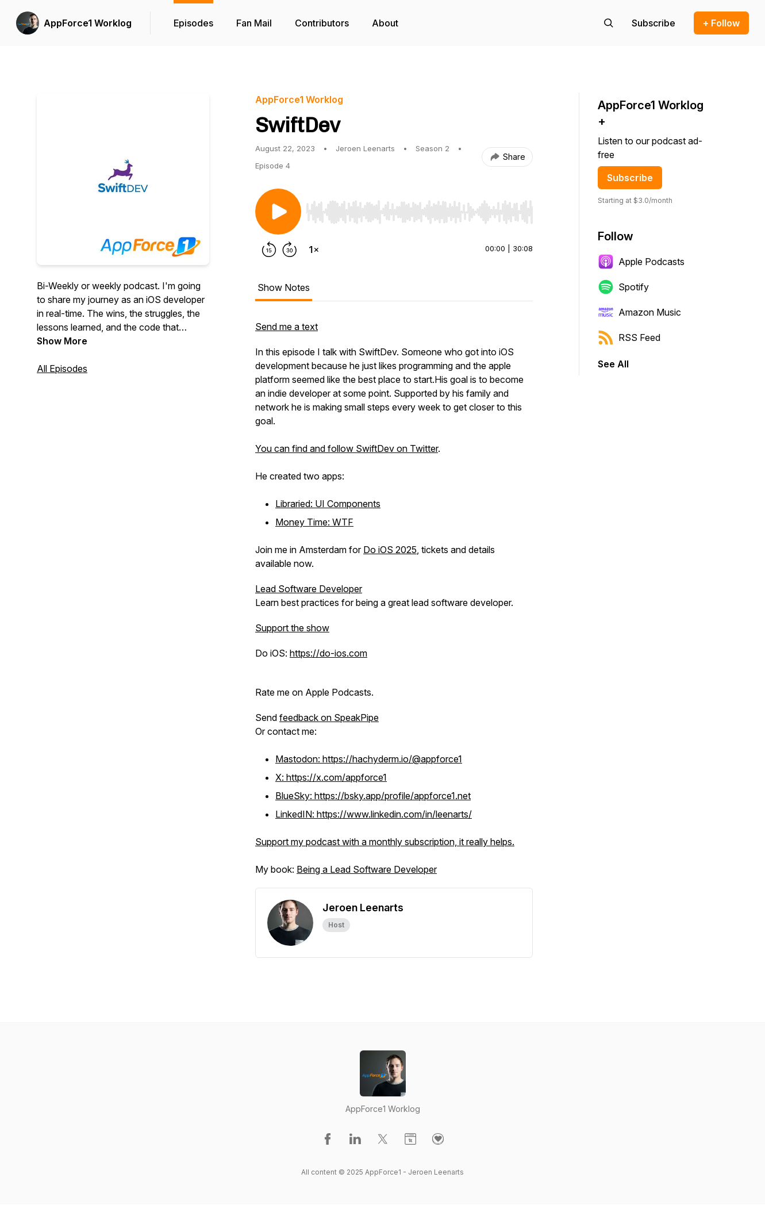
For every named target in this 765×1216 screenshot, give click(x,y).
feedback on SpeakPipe (329, 717)
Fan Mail (254, 23)
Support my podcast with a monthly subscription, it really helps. (384, 841)
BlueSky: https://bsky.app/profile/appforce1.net (373, 795)
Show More (62, 341)
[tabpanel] (394, 604)
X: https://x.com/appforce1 (331, 777)
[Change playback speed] (313, 249)
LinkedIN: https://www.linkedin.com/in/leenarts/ (373, 814)
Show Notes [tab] (283, 287)
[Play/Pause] (278, 212)
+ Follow (721, 23)
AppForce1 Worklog (88, 23)
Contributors (322, 23)
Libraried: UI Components (327, 503)
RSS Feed (629, 337)
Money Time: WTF (314, 522)
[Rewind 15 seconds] (269, 249)
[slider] (419, 212)
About (385, 23)
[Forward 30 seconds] (290, 249)
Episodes (193, 23)
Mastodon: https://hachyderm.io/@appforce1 (368, 759)
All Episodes (62, 368)
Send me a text (286, 326)
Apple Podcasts (641, 262)
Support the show (292, 628)
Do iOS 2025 (390, 549)
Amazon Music (639, 312)
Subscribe (630, 177)
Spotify (623, 287)
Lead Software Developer (308, 588)
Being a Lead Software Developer (367, 869)
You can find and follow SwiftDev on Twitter (346, 448)
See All (613, 364)
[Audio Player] (419, 208)
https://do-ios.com (328, 653)
